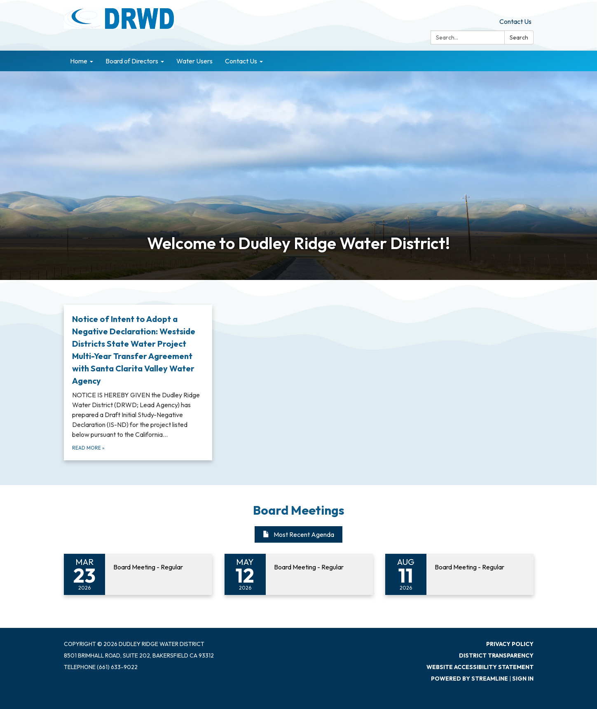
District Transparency (496, 655)
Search (519, 37)
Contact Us (515, 21)
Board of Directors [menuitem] (131, 61)
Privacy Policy (510, 644)
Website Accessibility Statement (480, 667)
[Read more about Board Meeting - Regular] (138, 574)
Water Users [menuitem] (194, 61)
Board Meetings (298, 510)
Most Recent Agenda (298, 534)
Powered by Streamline (469, 678)
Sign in (523, 678)
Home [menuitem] (78, 61)
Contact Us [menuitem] (241, 61)
